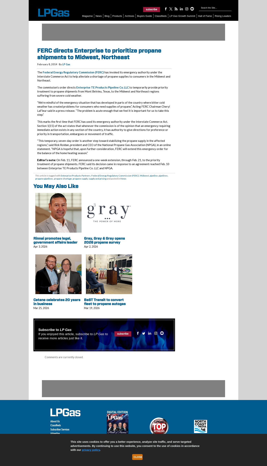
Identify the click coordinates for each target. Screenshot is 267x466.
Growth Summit (182, 16)
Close (138, 457)
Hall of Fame (205, 16)
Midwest (144, 175)
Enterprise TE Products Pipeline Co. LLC (102, 87)
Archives (129, 16)
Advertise (55, 433)
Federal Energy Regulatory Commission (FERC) (73, 72)
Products (117, 16)
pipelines (163, 175)
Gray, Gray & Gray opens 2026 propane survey (104, 240)
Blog (107, 16)
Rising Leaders (223, 16)
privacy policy (91, 449)
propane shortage (63, 178)
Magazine (87, 16)
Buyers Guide (144, 16)
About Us (55, 421)
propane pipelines (44, 178)
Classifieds (161, 16)
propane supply (80, 178)
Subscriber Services (59, 429)
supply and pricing (97, 178)
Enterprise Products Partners (75, 175)
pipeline (154, 175)
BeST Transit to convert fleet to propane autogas (105, 302)
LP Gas (66, 64)
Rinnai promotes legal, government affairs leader (55, 240)
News (99, 16)
